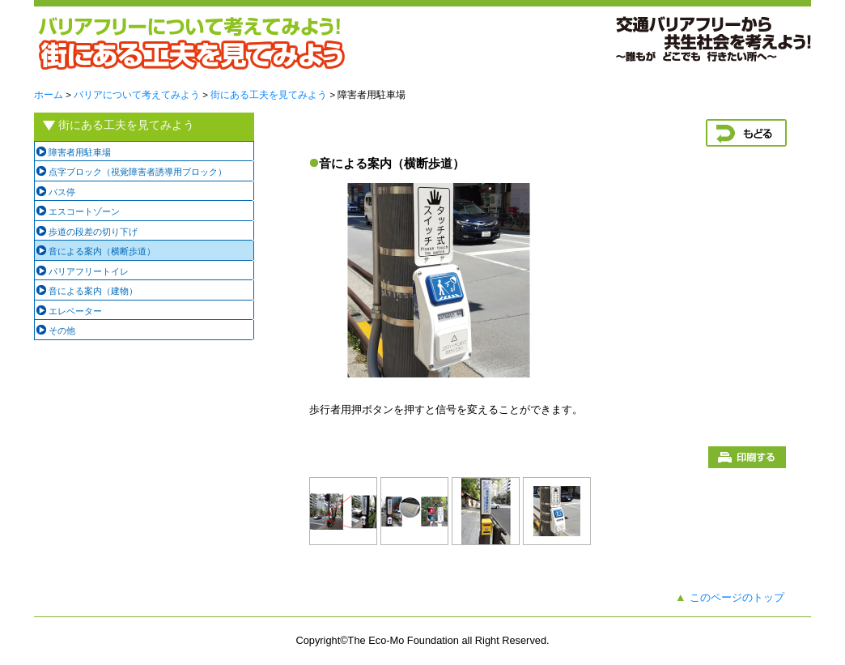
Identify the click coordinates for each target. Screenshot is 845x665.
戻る (746, 133)
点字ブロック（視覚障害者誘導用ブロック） (138, 172)
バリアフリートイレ (89, 271)
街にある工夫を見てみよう (268, 95)
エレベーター (75, 311)
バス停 (62, 192)
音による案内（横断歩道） (102, 251)
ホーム (48, 95)
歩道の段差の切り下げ (93, 232)
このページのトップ (737, 597)
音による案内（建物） (93, 291)
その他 (62, 330)
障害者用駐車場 (80, 152)
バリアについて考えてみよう (137, 95)
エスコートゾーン (84, 211)
